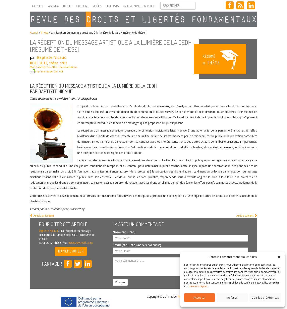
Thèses (67, 6)
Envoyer (120, 282)
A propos (38, 6)
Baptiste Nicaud (52, 57)
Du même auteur (71, 251)
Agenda (53, 6)
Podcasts (112, 6)
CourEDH (51, 67)
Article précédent (42, 215)
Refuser (232, 297)
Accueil (34, 32)
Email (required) (137, 245)
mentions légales (198, 286)
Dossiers (82, 6)
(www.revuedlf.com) (80, 242)
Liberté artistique (67, 67)
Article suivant (246, 215)
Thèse (44, 32)
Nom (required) (124, 232)
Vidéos (97, 6)
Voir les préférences (265, 297)
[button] (279, 257)
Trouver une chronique (139, 6)
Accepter (199, 297)
